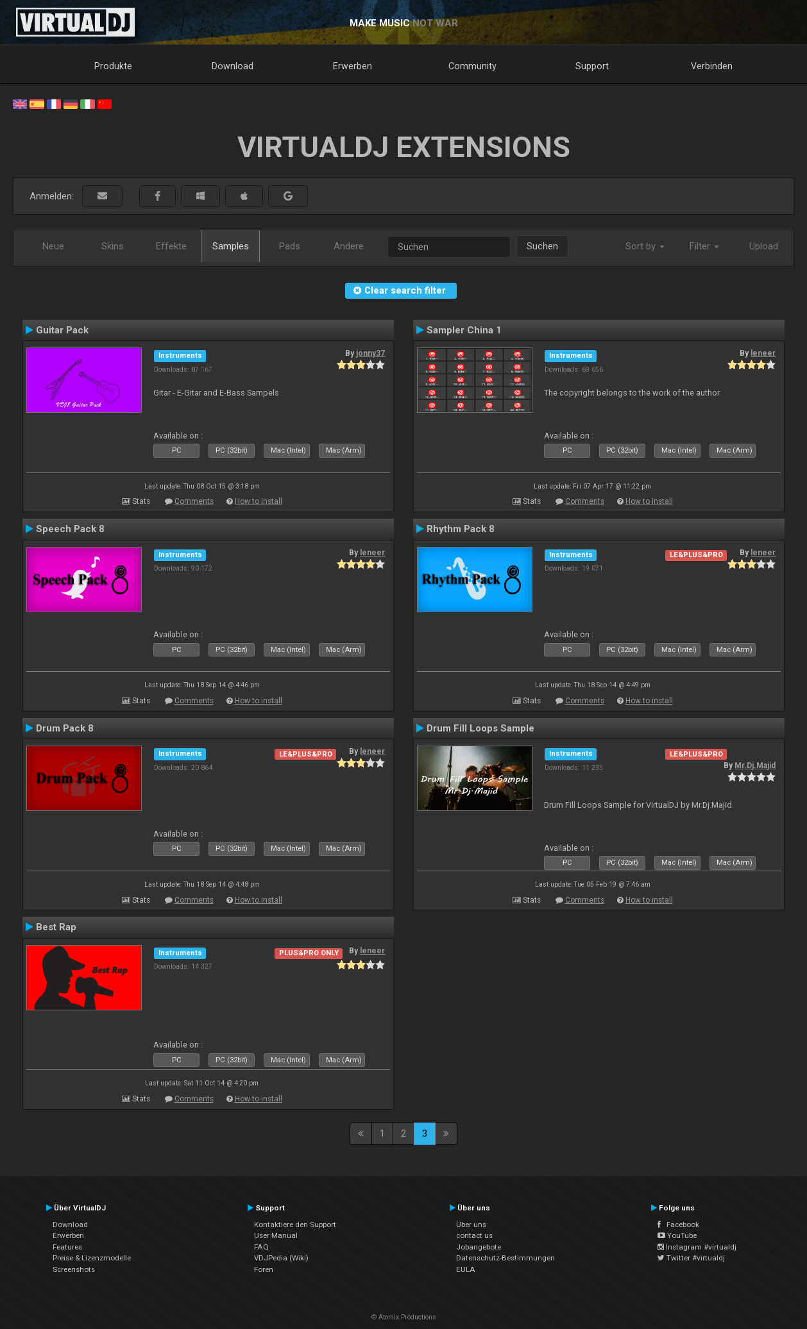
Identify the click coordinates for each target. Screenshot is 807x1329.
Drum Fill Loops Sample (480, 728)
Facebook (678, 1224)
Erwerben (352, 66)
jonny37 (370, 353)
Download (232, 66)
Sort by (645, 246)
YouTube (677, 1235)
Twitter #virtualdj (691, 1257)
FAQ (261, 1246)
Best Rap (56, 927)
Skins (112, 246)
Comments (194, 501)
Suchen (542, 246)
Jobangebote (478, 1246)
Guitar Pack (62, 330)
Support (592, 66)
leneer (763, 353)
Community (472, 66)
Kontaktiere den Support (295, 1224)
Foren (263, 1269)
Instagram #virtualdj (697, 1246)
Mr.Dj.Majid (755, 765)
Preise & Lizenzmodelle (92, 1257)
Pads (289, 246)
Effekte (171, 246)
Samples (230, 246)
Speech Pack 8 (70, 529)
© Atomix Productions (403, 1317)
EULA (465, 1269)
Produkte (113, 66)
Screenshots (74, 1269)
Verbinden (712, 66)
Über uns (471, 1224)
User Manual (276, 1235)
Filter (704, 246)
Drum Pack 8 (65, 728)
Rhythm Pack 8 (461, 529)
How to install (258, 501)
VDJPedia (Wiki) (281, 1257)
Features (67, 1246)
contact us (474, 1235)
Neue (53, 246)
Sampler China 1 (464, 330)
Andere (349, 246)
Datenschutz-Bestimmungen (505, 1257)
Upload (763, 246)
